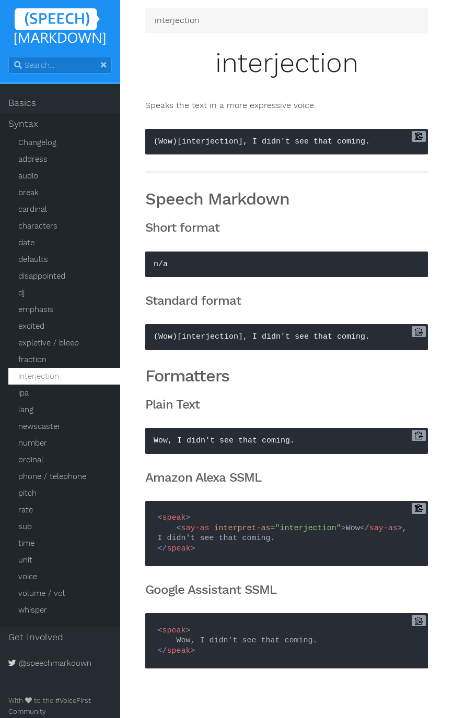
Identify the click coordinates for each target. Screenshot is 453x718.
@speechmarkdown (49, 663)
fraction (32, 359)
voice (27, 576)
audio (28, 176)
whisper (32, 610)
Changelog (37, 142)
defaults (33, 259)
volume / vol (41, 593)
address (33, 159)
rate (25, 509)
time (26, 543)
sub (25, 526)
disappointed (41, 276)
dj (21, 292)
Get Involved (35, 637)
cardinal (32, 209)
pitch (27, 493)
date (26, 242)
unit (25, 560)
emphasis (35, 309)
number (32, 443)
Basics (22, 103)
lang (25, 409)
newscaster (39, 426)
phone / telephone (52, 476)
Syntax (23, 123)
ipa (23, 393)
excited (31, 326)
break (28, 192)
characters (37, 226)
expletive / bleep (48, 343)
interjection (38, 376)
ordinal (30, 459)
